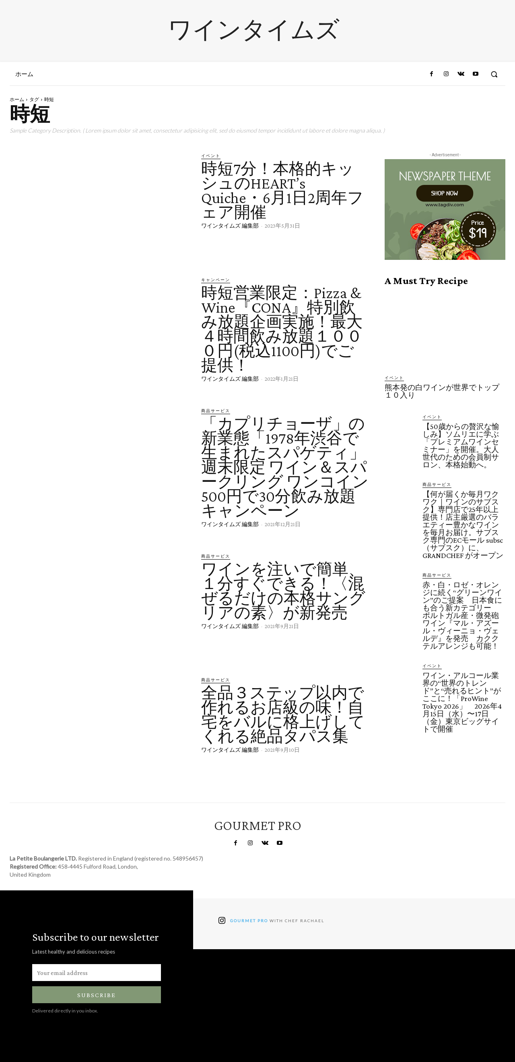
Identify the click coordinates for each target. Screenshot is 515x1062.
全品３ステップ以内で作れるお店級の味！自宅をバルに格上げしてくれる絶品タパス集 (283, 714)
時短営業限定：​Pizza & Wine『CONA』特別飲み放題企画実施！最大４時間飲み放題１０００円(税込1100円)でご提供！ (282, 329)
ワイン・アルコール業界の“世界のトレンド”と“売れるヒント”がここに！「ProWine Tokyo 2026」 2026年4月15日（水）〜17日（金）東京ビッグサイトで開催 (462, 702)
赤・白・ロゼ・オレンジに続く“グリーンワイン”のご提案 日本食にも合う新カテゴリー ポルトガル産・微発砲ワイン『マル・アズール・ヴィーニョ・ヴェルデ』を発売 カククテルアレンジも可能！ (462, 615)
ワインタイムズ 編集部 (230, 225)
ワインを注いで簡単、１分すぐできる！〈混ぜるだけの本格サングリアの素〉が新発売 (283, 591)
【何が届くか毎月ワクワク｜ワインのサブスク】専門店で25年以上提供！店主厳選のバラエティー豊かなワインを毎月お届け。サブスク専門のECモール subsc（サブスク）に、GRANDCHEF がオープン (462, 525)
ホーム (17, 99)
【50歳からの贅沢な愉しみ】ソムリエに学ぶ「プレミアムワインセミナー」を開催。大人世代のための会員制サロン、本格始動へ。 (460, 445)
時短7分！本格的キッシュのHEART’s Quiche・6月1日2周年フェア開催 (282, 190)
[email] (96, 972)
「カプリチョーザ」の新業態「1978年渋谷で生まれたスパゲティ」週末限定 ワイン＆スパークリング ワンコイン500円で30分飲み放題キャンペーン (285, 467)
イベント (210, 155)
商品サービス (215, 410)
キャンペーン (215, 279)
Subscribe (96, 994)
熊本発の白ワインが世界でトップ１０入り (442, 391)
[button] (494, 74)
